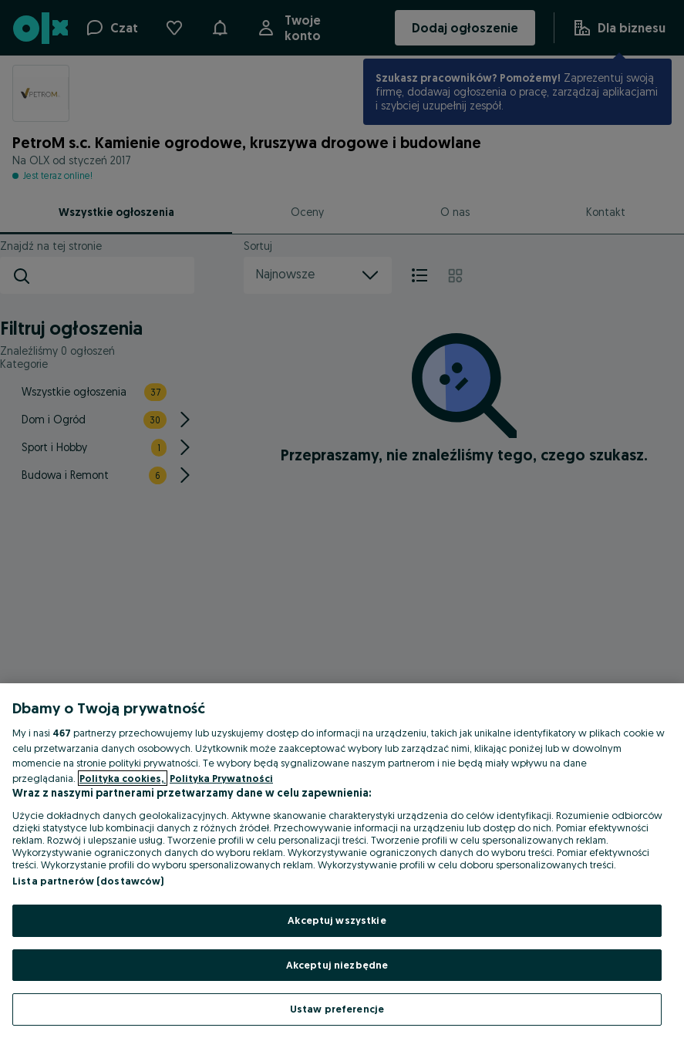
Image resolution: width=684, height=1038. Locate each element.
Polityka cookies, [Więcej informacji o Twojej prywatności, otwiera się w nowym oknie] (122, 778)
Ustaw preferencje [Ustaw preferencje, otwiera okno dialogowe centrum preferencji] (337, 1009)
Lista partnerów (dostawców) (88, 881)
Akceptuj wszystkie (337, 920)
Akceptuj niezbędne (337, 965)
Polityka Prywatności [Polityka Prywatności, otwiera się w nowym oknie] (221, 778)
